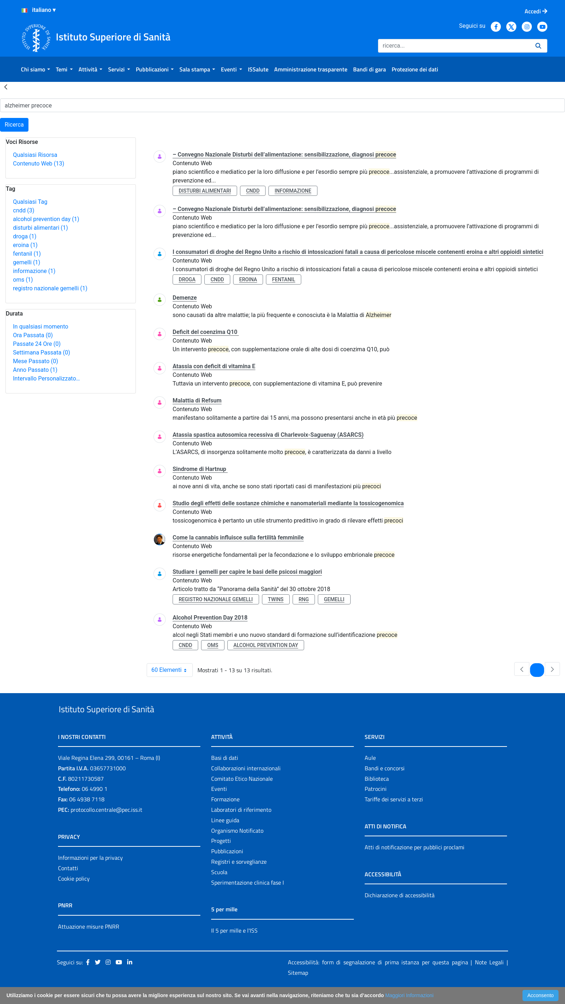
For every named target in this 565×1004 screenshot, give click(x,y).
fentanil (27, 253)
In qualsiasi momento (40, 326)
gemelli (26, 262)
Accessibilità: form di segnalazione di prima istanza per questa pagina (378, 979)
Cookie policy (74, 895)
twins (276, 599)
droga (24, 236)
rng (304, 599)
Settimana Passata (41, 352)
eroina (25, 245)
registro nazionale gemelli (50, 288)
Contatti (68, 884)
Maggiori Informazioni (409, 995)
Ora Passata (33, 335)
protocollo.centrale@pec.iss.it (106, 826)
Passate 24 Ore (37, 343)
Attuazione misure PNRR (88, 943)
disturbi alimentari (40, 227)
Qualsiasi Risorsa (35, 154)
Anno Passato (35, 369)
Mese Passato (35, 361)
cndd (23, 210)
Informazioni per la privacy (90, 874)
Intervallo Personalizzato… (46, 378)
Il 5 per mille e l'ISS (234, 947)
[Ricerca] (454, 46)
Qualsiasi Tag (30, 201)
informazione (34, 271)
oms (23, 279)
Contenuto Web (38, 163)
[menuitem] (35, 69)
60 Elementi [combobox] (171, 670)
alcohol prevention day (46, 219)
